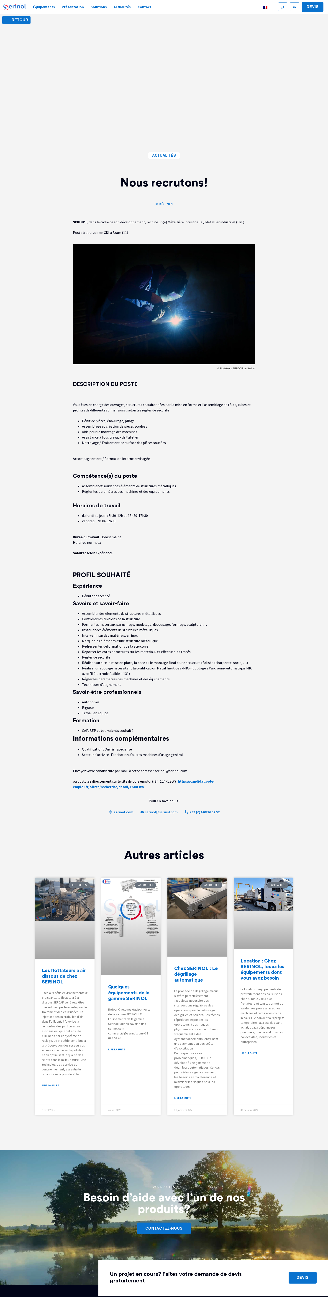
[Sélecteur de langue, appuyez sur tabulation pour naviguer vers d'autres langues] (268, 7)
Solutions (99, 7)
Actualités (122, 7)
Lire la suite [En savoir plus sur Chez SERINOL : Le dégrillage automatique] (182, 1098)
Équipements (44, 7)
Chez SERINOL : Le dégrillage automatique (196, 974)
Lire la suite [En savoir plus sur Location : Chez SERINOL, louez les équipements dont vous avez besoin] (249, 1053)
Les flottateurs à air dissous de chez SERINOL (64, 976)
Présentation (73, 7)
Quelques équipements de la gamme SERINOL (128, 993)
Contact (144, 7)
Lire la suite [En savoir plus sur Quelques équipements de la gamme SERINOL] (116, 1049)
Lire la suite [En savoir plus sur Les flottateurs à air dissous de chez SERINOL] (50, 1085)
